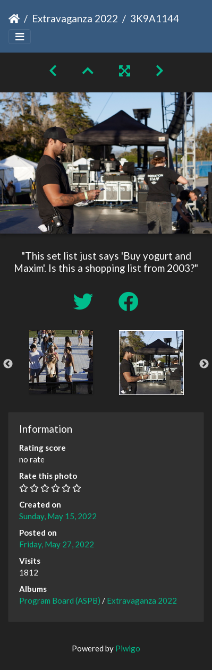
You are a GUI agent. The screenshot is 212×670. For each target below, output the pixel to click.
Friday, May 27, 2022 (56, 544)
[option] (61, 362)
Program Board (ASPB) (59, 600)
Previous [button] (8, 364)
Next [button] (204, 364)
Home (14, 18)
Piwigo (127, 648)
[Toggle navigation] (20, 37)
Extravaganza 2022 (75, 18)
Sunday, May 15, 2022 (58, 516)
